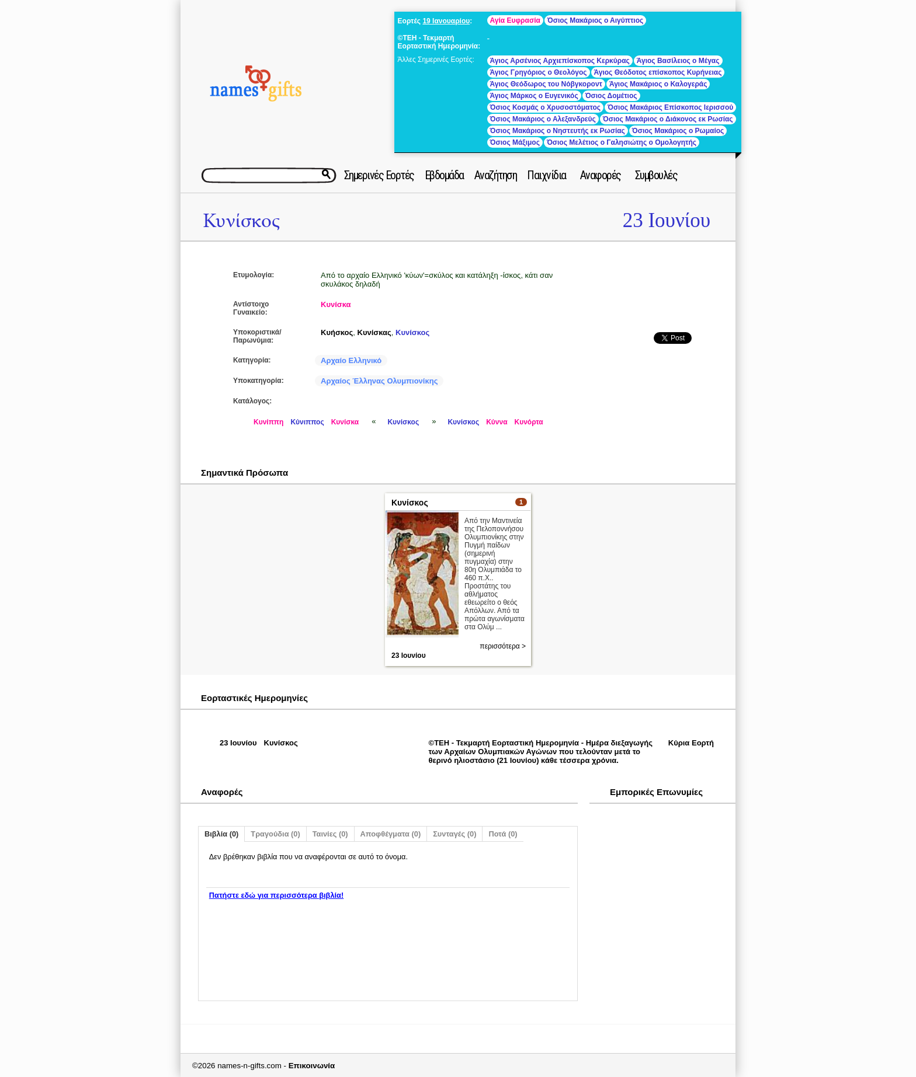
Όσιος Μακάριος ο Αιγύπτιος (595, 20)
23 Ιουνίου (666, 220)
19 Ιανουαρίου (446, 21)
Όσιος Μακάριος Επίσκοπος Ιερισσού (670, 107)
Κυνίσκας (374, 332)
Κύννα (496, 422)
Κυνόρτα (529, 422)
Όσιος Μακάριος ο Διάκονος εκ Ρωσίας (668, 119)
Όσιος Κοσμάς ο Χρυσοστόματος (545, 107)
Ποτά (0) (502, 833)
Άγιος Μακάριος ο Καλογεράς (658, 84)
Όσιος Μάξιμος (515, 142)
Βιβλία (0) (221, 833)
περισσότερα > (503, 646)
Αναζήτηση (495, 175)
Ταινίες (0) (330, 833)
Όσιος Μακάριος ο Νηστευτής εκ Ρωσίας (557, 131)
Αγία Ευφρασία (515, 20)
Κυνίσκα (336, 304)
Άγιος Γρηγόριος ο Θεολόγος (538, 72)
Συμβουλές (656, 175)
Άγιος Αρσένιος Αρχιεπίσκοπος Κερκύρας (560, 61)
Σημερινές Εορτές (379, 175)
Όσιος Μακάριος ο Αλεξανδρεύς (543, 119)
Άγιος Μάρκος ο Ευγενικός (534, 96)
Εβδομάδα (444, 175)
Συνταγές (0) (454, 833)
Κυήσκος (337, 332)
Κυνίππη (268, 422)
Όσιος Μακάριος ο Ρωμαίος (678, 131)
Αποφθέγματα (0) (390, 833)
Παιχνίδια (546, 175)
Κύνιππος (307, 422)
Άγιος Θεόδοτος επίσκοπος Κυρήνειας (658, 72)
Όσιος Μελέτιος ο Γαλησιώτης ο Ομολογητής (621, 142)
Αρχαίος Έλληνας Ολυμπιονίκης (379, 381)
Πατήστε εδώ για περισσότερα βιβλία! (276, 895)
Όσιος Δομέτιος (611, 96)
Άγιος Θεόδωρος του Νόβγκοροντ (546, 84)
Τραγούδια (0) (275, 833)
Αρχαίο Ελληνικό (351, 360)
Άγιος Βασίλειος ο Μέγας (678, 61)
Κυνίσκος (241, 221)
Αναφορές (600, 175)
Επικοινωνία (312, 1065)
